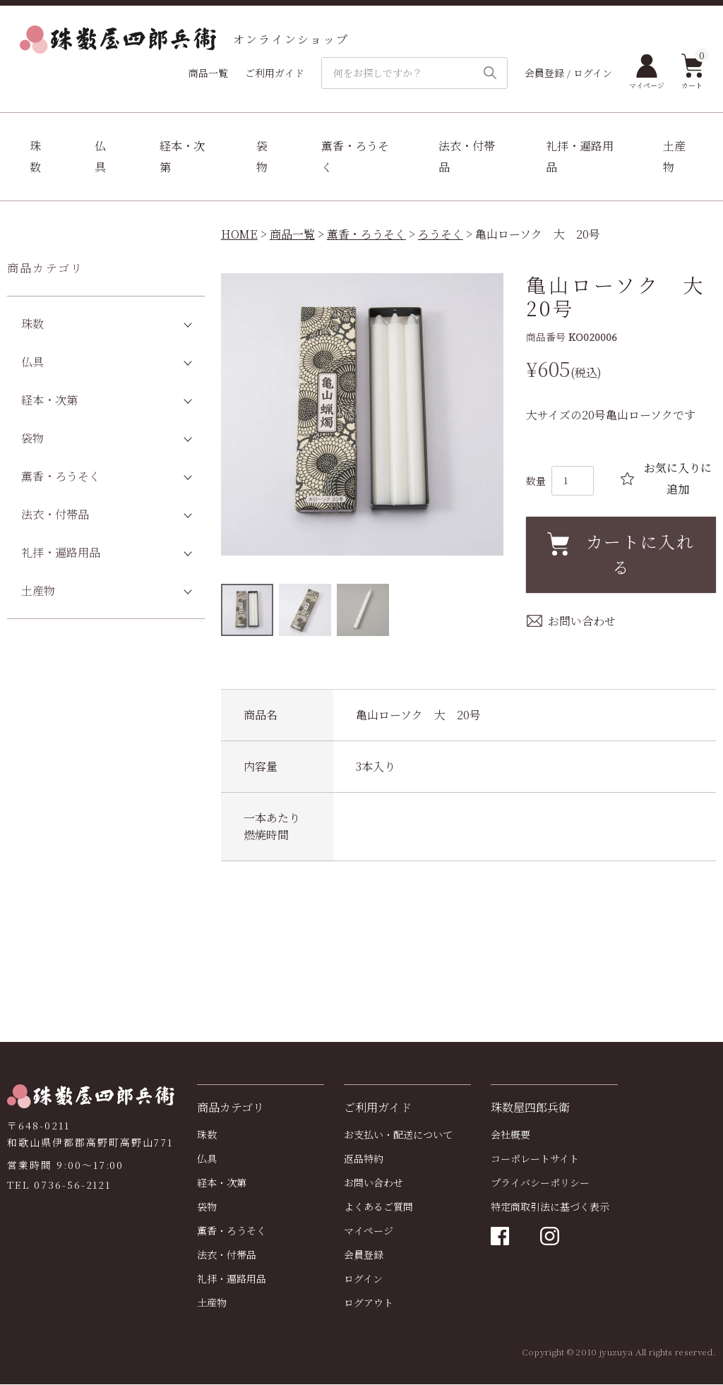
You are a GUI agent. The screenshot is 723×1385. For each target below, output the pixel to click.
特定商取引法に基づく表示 (550, 1207)
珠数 (35, 156)
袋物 (262, 156)
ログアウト (368, 1303)
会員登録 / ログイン (568, 73)
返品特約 (363, 1159)
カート (692, 72)
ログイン (363, 1279)
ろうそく (440, 234)
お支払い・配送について (398, 1135)
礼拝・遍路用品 (580, 156)
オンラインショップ (184, 39)
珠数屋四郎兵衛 (530, 1108)
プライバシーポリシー (540, 1183)
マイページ (646, 72)
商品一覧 (208, 73)
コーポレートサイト (535, 1159)
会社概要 (510, 1135)
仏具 (100, 156)
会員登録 (363, 1255)
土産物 (674, 156)
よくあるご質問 (378, 1207)
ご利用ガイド (274, 73)
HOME (239, 234)
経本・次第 (182, 156)
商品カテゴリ (45, 268)
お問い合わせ (373, 1183)
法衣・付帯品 (466, 156)
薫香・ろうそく (355, 156)
